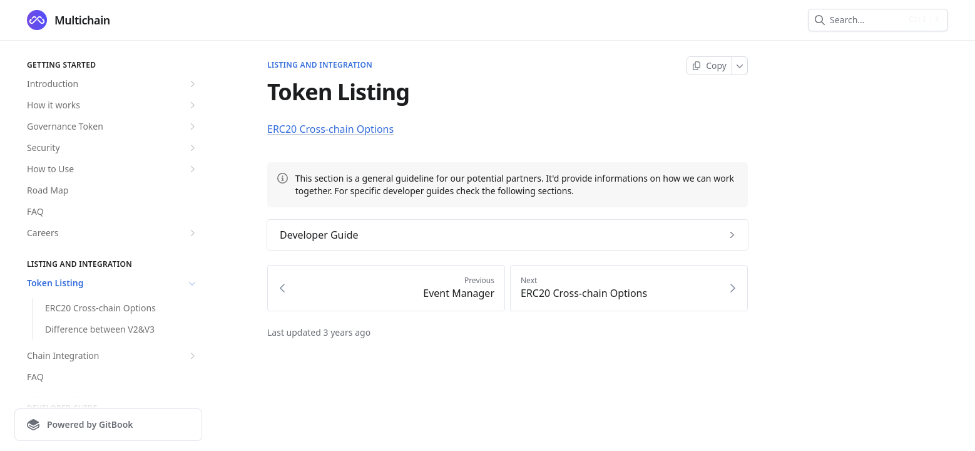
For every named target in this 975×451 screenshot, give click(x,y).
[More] (740, 65)
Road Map (47, 190)
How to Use (112, 169)
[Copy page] (709, 65)
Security (112, 148)
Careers (112, 233)
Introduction (112, 84)
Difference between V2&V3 (100, 329)
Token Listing (112, 283)
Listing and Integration (319, 65)
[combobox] (865, 20)
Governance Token (112, 126)
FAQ (35, 211)
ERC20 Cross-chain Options (100, 308)
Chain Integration (112, 356)
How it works (112, 105)
